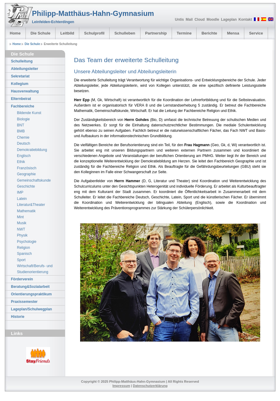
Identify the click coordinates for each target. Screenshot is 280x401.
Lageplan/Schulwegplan (31, 309)
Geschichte (26, 186)
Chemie (23, 137)
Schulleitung (22, 61)
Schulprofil (94, 33)
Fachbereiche (22, 106)
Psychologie (27, 242)
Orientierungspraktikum (31, 294)
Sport (21, 260)
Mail (189, 19)
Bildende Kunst (29, 113)
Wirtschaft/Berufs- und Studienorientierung (35, 269)
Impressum (121, 385)
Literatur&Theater (31, 205)
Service (256, 33)
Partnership (156, 33)
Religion (23, 248)
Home (15, 33)
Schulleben (124, 33)
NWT (21, 229)
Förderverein (22, 279)
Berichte (209, 33)
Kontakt (245, 19)
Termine (184, 33)
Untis (179, 19)
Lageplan (229, 19)
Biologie (23, 119)
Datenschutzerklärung (150, 385)
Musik (21, 223)
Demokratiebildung (32, 150)
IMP (20, 192)
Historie (18, 317)
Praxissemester (24, 302)
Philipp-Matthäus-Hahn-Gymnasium (93, 13)
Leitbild (67, 33)
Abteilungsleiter (24, 69)
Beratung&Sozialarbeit (30, 287)
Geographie (26, 174)
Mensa (233, 33)
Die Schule (40, 33)
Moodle (212, 19)
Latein (22, 199)
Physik (22, 235)
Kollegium (20, 84)
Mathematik (26, 211)
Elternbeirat (21, 99)
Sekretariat (20, 76)
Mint (20, 217)
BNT (20, 125)
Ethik (21, 162)
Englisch (24, 156)
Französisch (27, 168)
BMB (21, 131)
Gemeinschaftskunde (34, 180)
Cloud (199, 19)
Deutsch (23, 143)
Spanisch (24, 254)
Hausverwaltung (25, 91)
